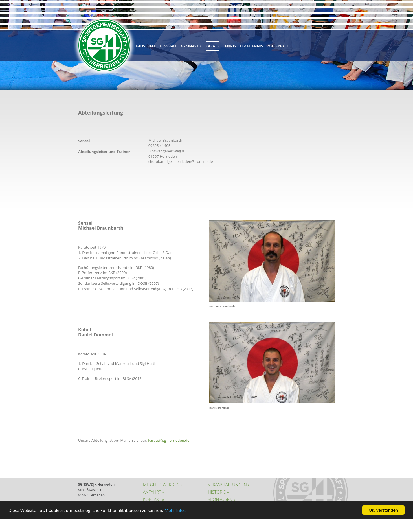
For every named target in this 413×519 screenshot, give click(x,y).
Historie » (218, 492)
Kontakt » (153, 499)
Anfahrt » (153, 492)
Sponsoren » (221, 499)
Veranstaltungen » (229, 484)
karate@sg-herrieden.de (168, 440)
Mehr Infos (175, 511)
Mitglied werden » (163, 484)
